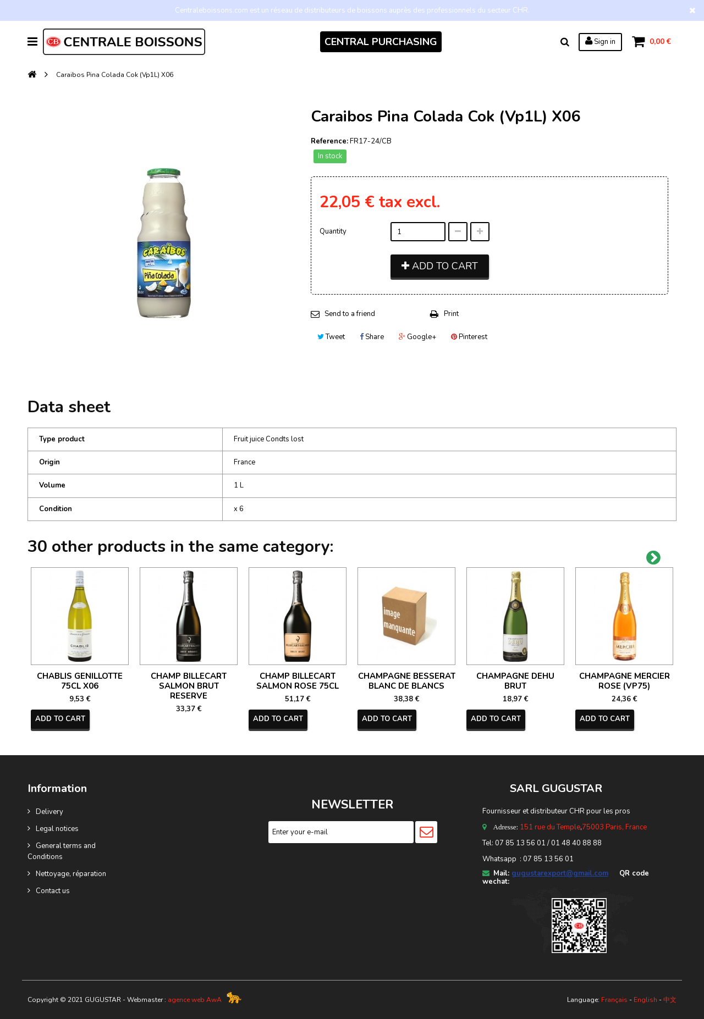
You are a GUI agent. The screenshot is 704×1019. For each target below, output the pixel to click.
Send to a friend (349, 314)
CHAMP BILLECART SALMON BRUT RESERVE (189, 686)
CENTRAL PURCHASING (380, 41)
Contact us (53, 891)
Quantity (333, 231)
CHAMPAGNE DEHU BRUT (515, 681)
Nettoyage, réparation (71, 874)
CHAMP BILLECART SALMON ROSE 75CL (297, 681)
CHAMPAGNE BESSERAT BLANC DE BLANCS (406, 681)
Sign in (600, 41)
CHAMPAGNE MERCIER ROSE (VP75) (624, 681)
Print (451, 314)
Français (614, 999)
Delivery (49, 812)
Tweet (331, 337)
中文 (669, 999)
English (645, 999)
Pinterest (469, 337)
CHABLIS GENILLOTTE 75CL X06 (80, 681)
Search (565, 42)
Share (372, 337)
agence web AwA (195, 999)
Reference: (329, 141)
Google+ (417, 337)
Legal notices (57, 829)
